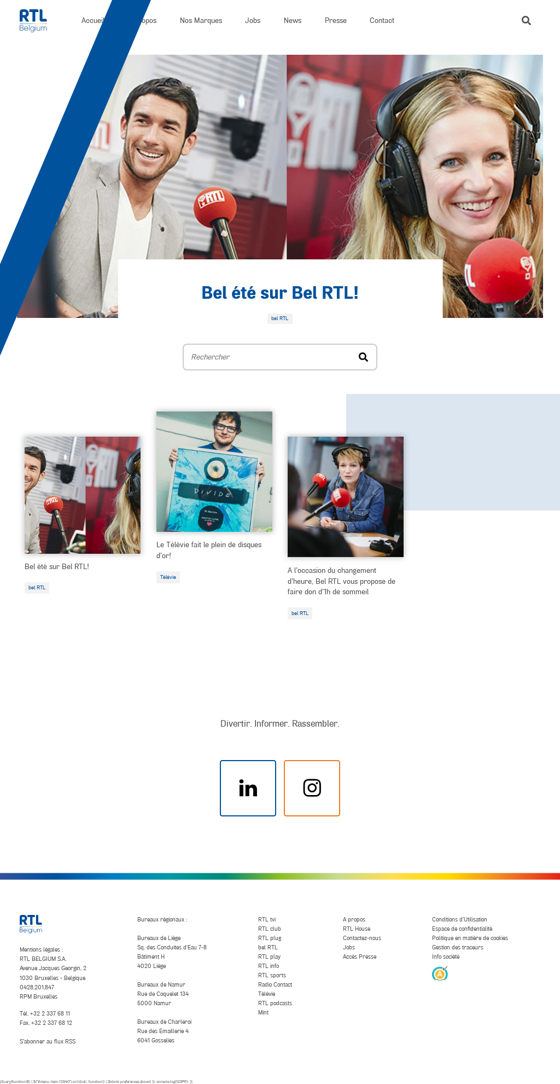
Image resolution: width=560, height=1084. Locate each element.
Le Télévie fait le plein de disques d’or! (208, 549)
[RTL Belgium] (39, 20)
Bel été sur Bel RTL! (280, 294)
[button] (526, 20)
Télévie (168, 577)
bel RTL (36, 587)
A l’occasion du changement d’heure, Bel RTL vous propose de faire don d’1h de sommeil (341, 581)
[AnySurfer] (439, 973)
